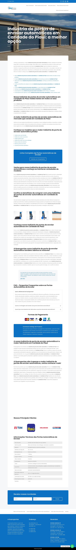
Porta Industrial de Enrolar (62, 5)
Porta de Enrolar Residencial (62, 10)
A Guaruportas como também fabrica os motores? (35, 90)
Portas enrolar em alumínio (20, 142)
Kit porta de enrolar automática (21, 145)
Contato (66, 511)
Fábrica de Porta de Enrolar (19, 511)
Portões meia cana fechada (20, 135)
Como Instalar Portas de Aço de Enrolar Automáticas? (38, 511)
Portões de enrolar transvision (21, 137)
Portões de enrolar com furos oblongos (23, 140)
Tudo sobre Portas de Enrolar (57, 511)
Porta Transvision (30, 5)
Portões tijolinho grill (19, 138)
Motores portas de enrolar (20, 143)
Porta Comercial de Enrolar (41, 5)
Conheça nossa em (32, 89)
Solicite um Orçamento (38, 159)
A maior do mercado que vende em (36, 79)
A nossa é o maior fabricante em (35, 87)
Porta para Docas (51, 5)
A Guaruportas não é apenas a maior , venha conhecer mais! (37, 92)
